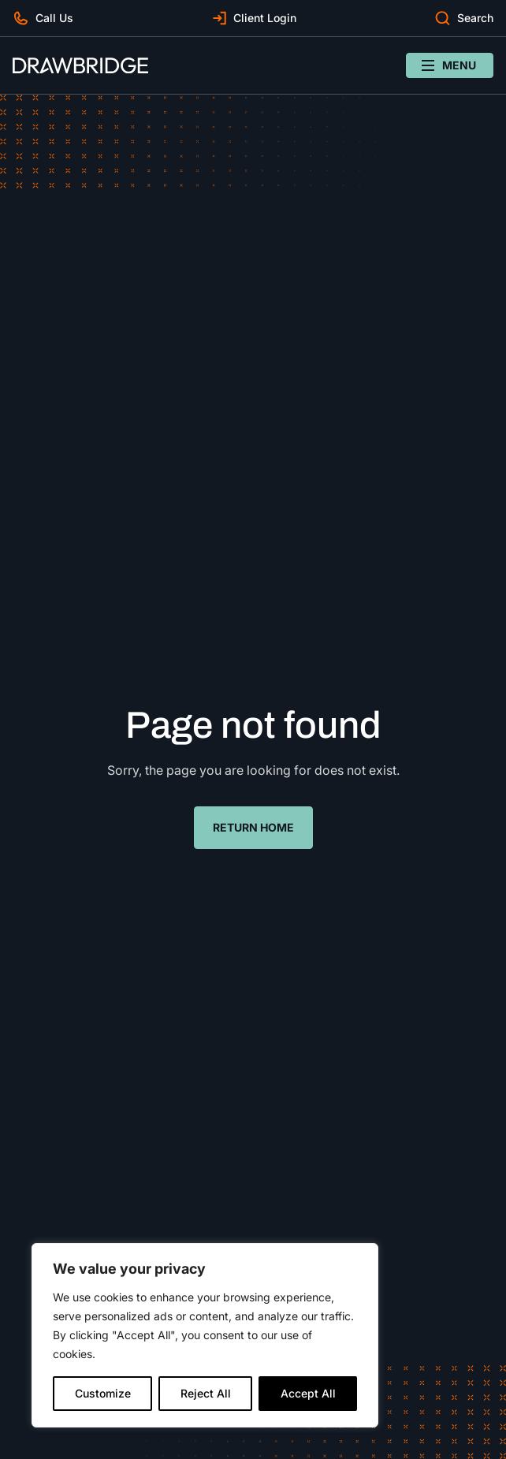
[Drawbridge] (80, 65)
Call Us (54, 17)
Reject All (205, 1393)
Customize (103, 1393)
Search (475, 17)
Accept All (308, 1393)
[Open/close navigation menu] (449, 65)
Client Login (264, 17)
